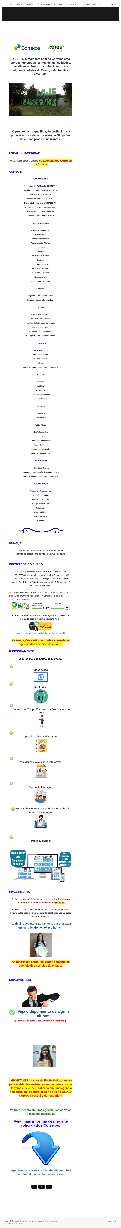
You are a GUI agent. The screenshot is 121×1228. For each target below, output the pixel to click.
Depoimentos (72, 4)
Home (12, 4)
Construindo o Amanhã (15, 1223)
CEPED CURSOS (85, 4)
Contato (113, 4)
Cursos (20, 4)
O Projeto (30, 4)
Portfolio (45, 1221)
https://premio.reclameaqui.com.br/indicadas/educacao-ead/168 (41, 633)
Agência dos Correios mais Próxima (50, 4)
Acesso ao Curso (100, 4)
